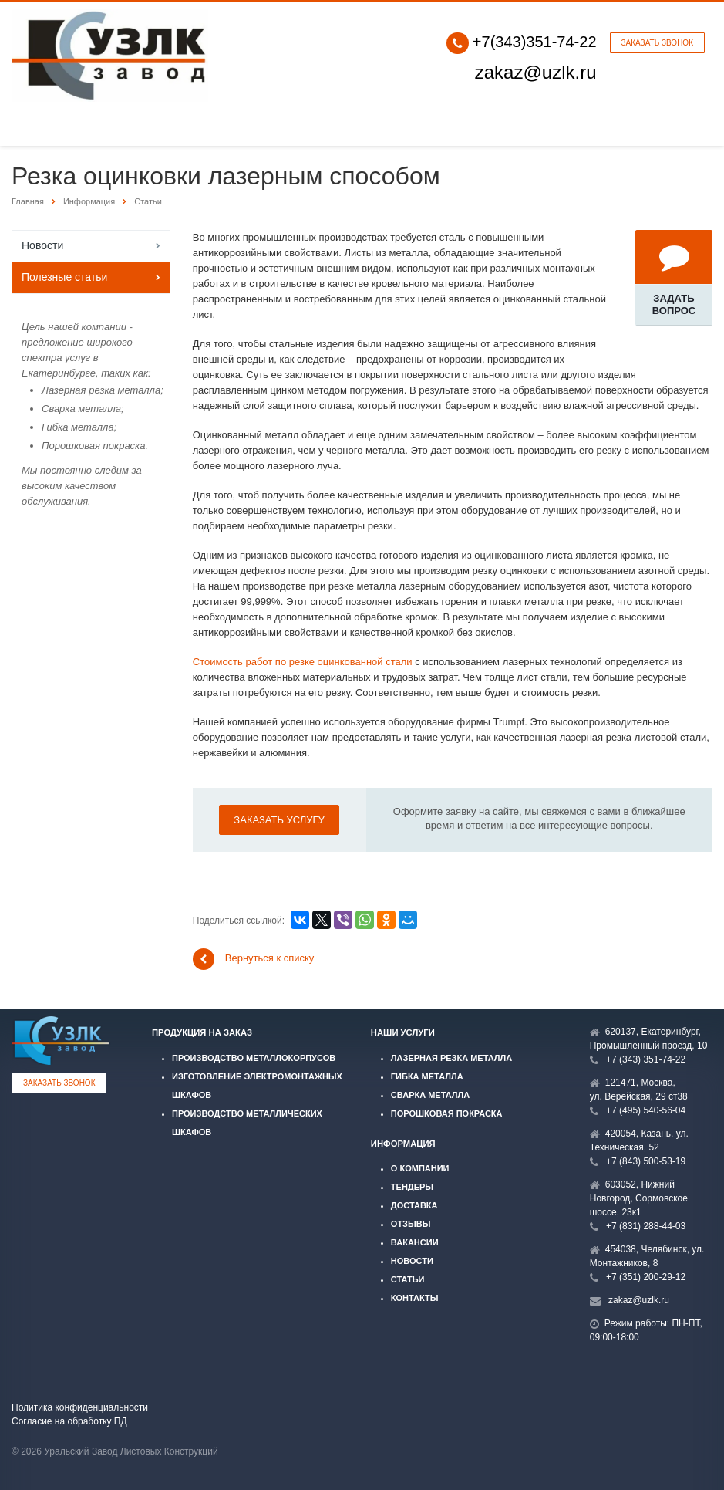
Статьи (408, 1279)
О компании (420, 1168)
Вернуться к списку (254, 959)
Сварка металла (430, 1095)
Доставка (414, 1205)
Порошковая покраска (447, 1113)
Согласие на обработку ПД (69, 1421)
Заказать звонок (657, 43)
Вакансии (415, 1242)
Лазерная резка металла (451, 1058)
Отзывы (411, 1223)
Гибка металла (427, 1076)
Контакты (415, 1297)
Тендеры (412, 1186)
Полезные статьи (64, 277)
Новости (42, 245)
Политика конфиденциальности (80, 1407)
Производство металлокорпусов (253, 1058)
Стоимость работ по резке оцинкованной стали (303, 661)
